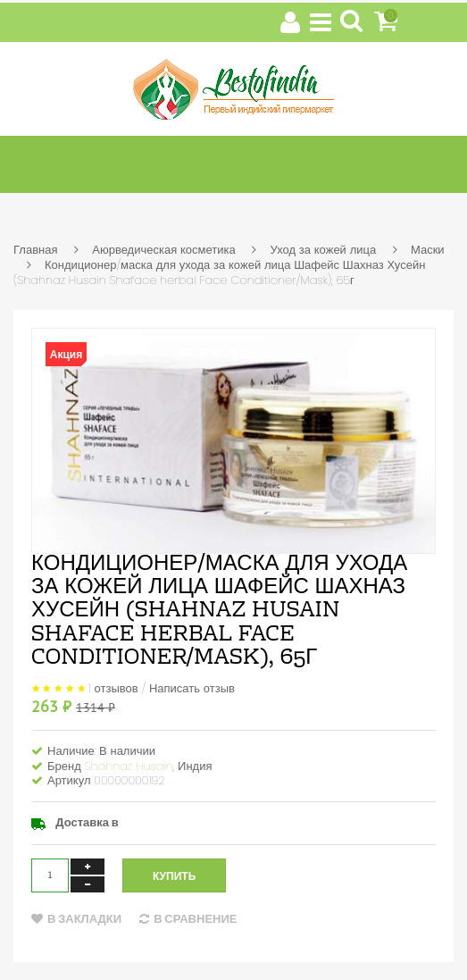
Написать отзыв (192, 687)
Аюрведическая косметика (163, 249)
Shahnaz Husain (129, 766)
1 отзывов (113, 687)
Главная (35, 249)
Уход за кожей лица (323, 249)
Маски (428, 249)
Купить (174, 876)
